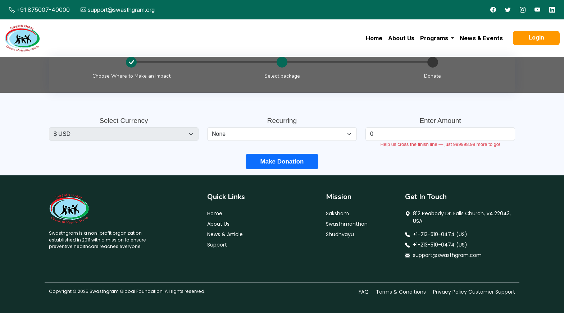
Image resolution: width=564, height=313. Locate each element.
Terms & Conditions (401, 291)
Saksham (337, 213)
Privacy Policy (450, 291)
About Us (401, 38)
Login (536, 37)
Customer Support (491, 291)
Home (374, 38)
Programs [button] (435, 38)
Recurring (282, 120)
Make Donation (282, 161)
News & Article (225, 234)
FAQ (364, 291)
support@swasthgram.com (447, 255)
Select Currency (123, 120)
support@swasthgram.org (121, 9)
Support (217, 244)
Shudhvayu (340, 234)
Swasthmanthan (347, 223)
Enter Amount (440, 120)
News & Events (481, 38)
